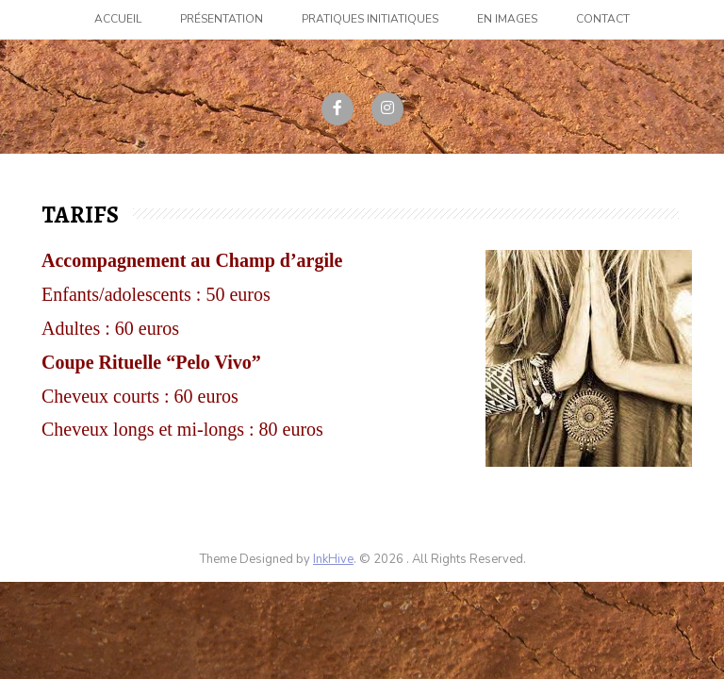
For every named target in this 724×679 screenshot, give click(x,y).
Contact (603, 18)
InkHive (333, 559)
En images (507, 18)
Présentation (221, 18)
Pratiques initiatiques (370, 18)
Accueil (117, 18)
